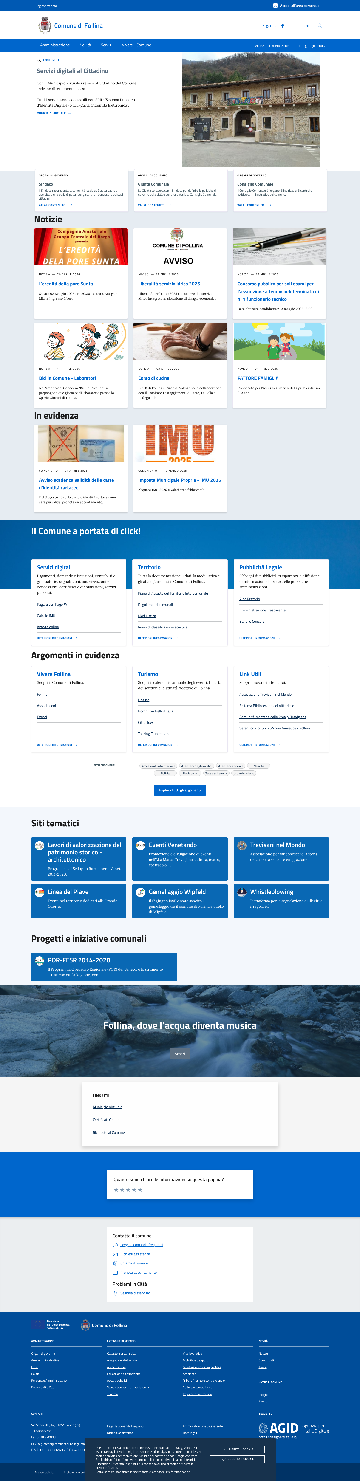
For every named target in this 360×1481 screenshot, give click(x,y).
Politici (35, 1373)
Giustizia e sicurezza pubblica (202, 1367)
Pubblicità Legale (260, 567)
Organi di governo (43, 1353)
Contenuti (51, 60)
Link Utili (250, 674)
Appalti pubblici (117, 1380)
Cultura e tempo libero (197, 1387)
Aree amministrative (45, 1360)
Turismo (148, 674)
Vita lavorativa (192, 1353)
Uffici (34, 1367)
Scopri (180, 1053)
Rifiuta (237, 1449)
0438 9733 (44, 1430)
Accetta (237, 1459)
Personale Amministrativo (49, 1380)
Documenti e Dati (42, 1387)
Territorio (149, 567)
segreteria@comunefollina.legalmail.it (63, 1443)
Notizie (263, 1353)
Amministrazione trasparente (203, 1426)
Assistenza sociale (230, 765)
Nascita (259, 765)
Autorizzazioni (116, 1367)
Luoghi (263, 1394)
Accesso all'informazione (272, 45)
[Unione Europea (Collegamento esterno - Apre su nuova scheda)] (51, 1325)
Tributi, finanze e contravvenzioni (205, 1380)
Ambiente (189, 1373)
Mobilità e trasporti (195, 1360)
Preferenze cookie (178, 1471)
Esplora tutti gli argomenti (180, 790)
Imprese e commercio (197, 1394)
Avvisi (263, 1367)
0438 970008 (46, 1437)
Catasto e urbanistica (121, 1353)
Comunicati (266, 1360)
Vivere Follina (54, 674)
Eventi (263, 1401)
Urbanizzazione (243, 772)
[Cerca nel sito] (320, 26)
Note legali (190, 1432)
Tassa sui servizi (216, 772)
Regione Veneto (46, 5)
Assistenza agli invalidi (196, 765)
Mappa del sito (44, 1472)
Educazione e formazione (124, 1373)
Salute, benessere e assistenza (128, 1387)
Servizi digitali (54, 567)
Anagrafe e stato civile (122, 1360)
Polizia (165, 772)
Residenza (190, 772)
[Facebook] (280, 25)
